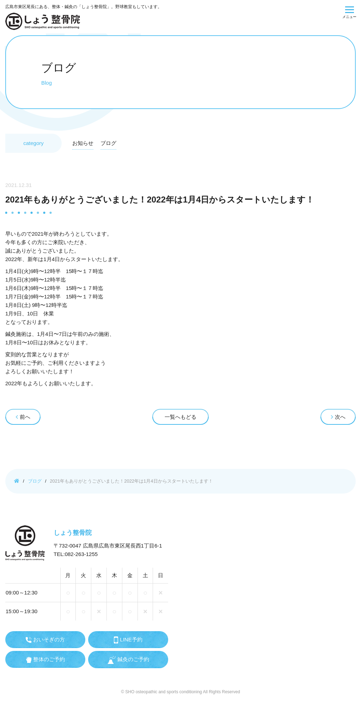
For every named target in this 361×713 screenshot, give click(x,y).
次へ (338, 417)
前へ (23, 417)
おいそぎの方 (45, 639)
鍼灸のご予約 (128, 660)
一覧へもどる (180, 417)
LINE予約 (128, 639)
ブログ (108, 143)
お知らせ (82, 143)
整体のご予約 (45, 659)
